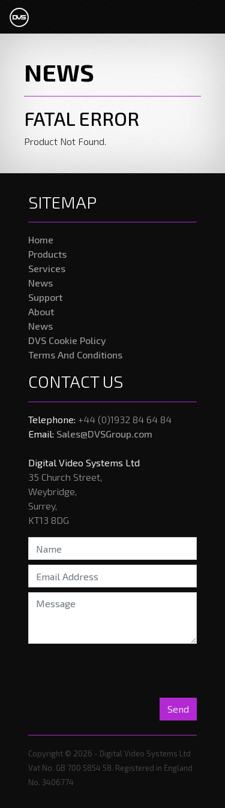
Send (178, 708)
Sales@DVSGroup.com (104, 433)
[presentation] (105, 672)
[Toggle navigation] (198, 17)
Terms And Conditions (75, 354)
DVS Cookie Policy (67, 340)
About (41, 311)
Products (47, 254)
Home (40, 239)
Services (46, 268)
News (40, 282)
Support (45, 297)
